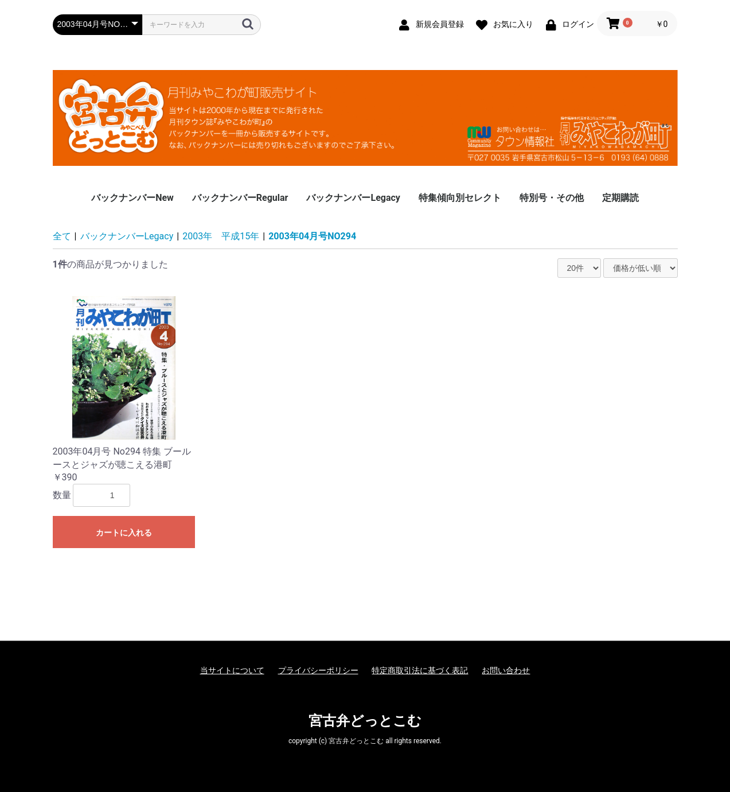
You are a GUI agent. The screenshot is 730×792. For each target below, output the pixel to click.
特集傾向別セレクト (460, 197)
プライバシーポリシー (318, 670)
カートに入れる (124, 532)
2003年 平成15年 (220, 236)
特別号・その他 (552, 197)
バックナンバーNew (132, 197)
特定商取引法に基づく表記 (420, 670)
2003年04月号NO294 (312, 236)
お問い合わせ (506, 670)
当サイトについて (232, 670)
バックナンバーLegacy (353, 197)
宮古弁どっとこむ (365, 721)
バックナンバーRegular (240, 197)
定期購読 (620, 197)
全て (62, 236)
